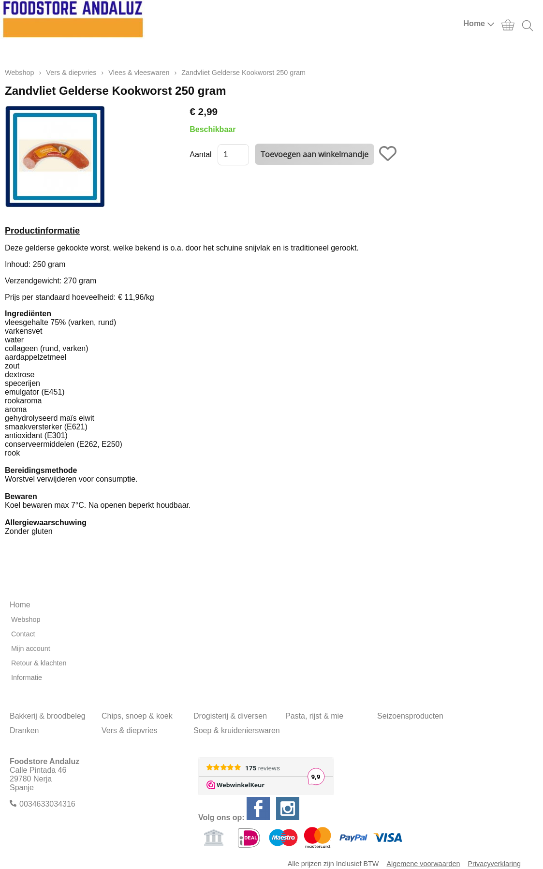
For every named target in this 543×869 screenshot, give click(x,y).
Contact (23, 634)
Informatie (26, 677)
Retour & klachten (38, 663)
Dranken (24, 730)
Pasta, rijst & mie (314, 716)
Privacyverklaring (494, 864)
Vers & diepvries (71, 72)
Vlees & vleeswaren (138, 72)
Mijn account (30, 648)
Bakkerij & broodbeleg (48, 716)
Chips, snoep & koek (137, 716)
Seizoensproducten (410, 716)
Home (479, 23)
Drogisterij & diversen (230, 716)
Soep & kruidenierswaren (236, 730)
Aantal (200, 154)
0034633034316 (47, 804)
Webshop (19, 72)
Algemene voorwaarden (423, 864)
